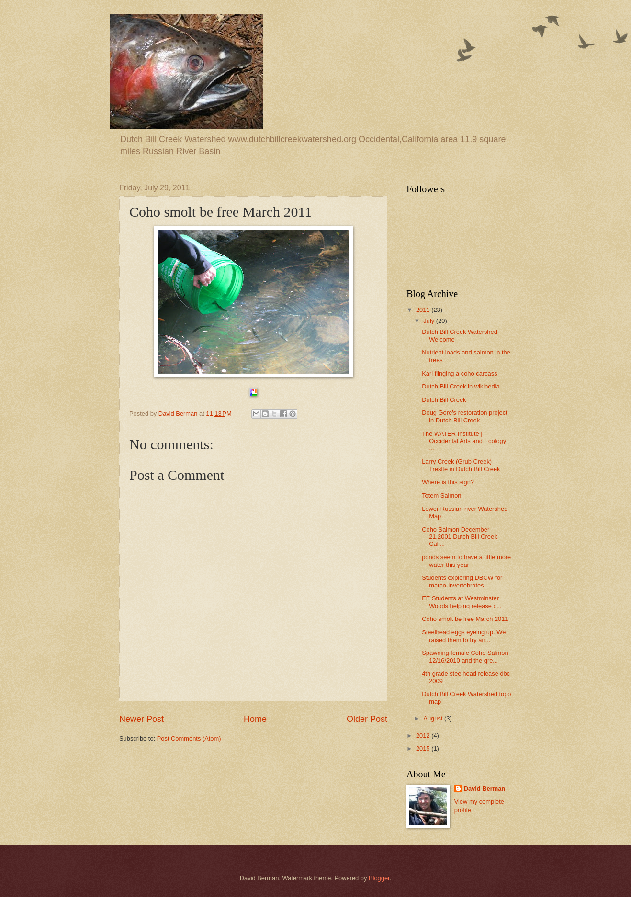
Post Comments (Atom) (189, 738)
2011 (423, 309)
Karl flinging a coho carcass (459, 373)
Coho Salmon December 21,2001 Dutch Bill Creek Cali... (459, 537)
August (433, 718)
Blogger (379, 878)
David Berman (485, 788)
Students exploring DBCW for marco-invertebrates (462, 581)
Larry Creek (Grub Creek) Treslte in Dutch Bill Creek (461, 465)
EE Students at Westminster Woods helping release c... (462, 602)
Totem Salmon (441, 495)
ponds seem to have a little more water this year (466, 561)
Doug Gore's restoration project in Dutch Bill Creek (464, 416)
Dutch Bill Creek (444, 399)
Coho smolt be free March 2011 (465, 618)
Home (255, 719)
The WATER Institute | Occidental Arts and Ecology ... (464, 441)
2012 (423, 735)
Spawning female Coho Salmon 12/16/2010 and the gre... (465, 656)
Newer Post (141, 719)
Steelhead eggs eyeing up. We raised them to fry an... (464, 636)
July (429, 320)
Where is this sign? (448, 482)
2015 (423, 748)
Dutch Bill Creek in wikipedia (460, 386)
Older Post (367, 719)
